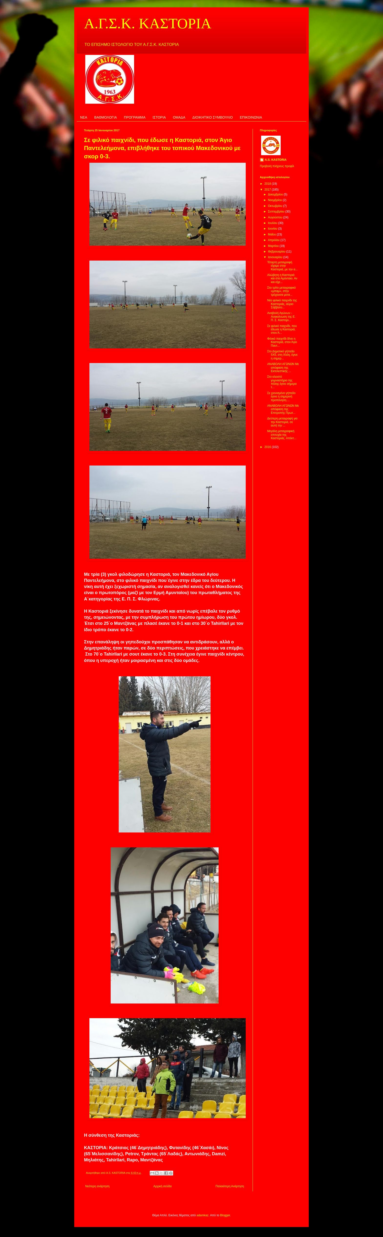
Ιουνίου (273, 228)
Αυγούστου (275, 217)
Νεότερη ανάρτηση (97, 1186)
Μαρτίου (274, 246)
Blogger (225, 1215)
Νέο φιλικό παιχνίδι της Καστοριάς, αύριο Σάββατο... (282, 304)
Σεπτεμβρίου (276, 211)
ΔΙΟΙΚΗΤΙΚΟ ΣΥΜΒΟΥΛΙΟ (212, 117)
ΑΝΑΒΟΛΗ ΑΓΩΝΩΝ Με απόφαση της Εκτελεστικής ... (283, 367)
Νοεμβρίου (275, 200)
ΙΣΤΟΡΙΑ (159, 117)
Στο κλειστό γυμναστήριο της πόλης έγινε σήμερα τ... (282, 382)
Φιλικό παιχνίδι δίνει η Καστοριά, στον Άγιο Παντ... (282, 342)
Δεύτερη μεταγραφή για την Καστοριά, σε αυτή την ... (282, 422)
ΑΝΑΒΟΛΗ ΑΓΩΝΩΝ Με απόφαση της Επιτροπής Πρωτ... (283, 409)
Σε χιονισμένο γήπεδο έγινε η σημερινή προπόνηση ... (281, 396)
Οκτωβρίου (275, 206)
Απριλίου (274, 240)
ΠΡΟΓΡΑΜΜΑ (134, 117)
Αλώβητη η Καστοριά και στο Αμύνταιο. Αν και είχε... (282, 278)
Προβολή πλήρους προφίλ (277, 166)
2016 (268, 447)
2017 (268, 189)
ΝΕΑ (83, 117)
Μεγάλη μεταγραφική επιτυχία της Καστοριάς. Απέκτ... (281, 434)
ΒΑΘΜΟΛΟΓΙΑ (105, 117)
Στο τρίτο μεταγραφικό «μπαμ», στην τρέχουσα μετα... (281, 291)
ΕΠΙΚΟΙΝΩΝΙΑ (251, 117)
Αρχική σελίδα (162, 1186)
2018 (268, 183)
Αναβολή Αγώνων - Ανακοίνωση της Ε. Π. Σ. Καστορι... (281, 316)
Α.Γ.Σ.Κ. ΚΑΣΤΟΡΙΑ (147, 23)
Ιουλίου (273, 223)
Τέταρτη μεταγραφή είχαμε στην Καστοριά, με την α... (282, 266)
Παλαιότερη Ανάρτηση (229, 1186)
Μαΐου (272, 234)
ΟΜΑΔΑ (179, 117)
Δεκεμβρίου (276, 194)
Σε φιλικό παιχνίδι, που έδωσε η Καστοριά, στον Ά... (282, 329)
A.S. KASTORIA (276, 160)
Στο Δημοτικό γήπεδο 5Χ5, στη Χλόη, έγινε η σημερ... (282, 355)
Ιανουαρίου (275, 257)
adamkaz (203, 1215)
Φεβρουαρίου (277, 251)
